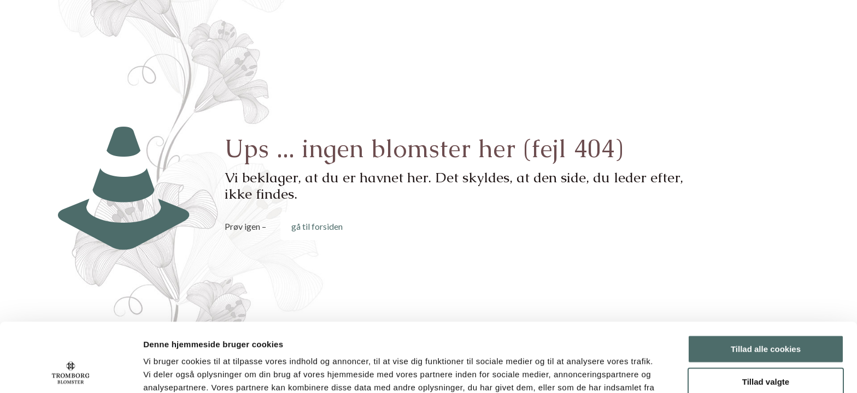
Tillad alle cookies (766, 284)
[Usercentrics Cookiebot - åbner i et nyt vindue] (71, 372)
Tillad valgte (765, 316)
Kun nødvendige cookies (765, 349)
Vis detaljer (568, 371)
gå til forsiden (317, 226)
